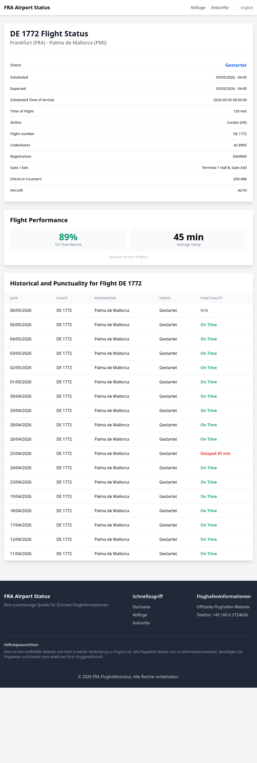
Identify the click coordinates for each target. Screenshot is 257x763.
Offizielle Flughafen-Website (223, 607)
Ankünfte (220, 7)
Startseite (142, 607)
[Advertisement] (128, 725)
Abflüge (197, 7)
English (247, 7)
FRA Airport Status (27, 7)
